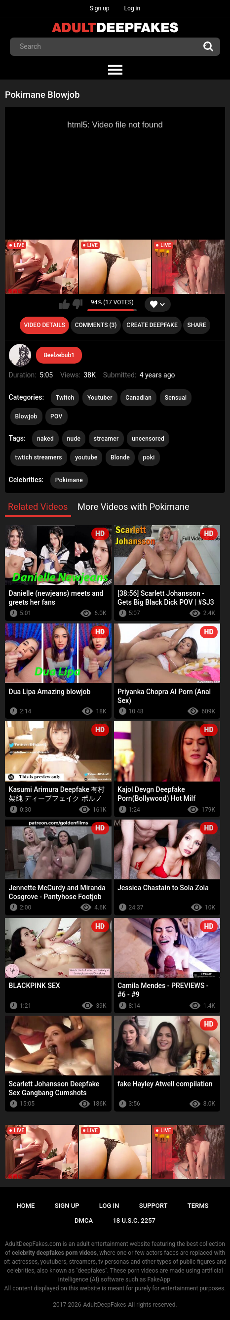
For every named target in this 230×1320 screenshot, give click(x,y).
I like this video (64, 304)
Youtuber (100, 397)
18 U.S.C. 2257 (134, 1220)
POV (56, 416)
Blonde (120, 457)
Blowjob (26, 416)
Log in (132, 8)
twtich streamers (38, 457)
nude (74, 438)
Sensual (176, 397)
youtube (86, 457)
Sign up (100, 8)
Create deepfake (151, 325)
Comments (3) (96, 325)
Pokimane (69, 480)
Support (153, 1205)
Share (196, 325)
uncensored (148, 438)
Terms (198, 1205)
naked (45, 438)
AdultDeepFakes (104, 1304)
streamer (106, 438)
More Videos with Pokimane (133, 506)
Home (26, 1205)
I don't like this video (77, 304)
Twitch (65, 397)
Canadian (138, 397)
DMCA (84, 1220)
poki (149, 457)
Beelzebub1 (59, 355)
